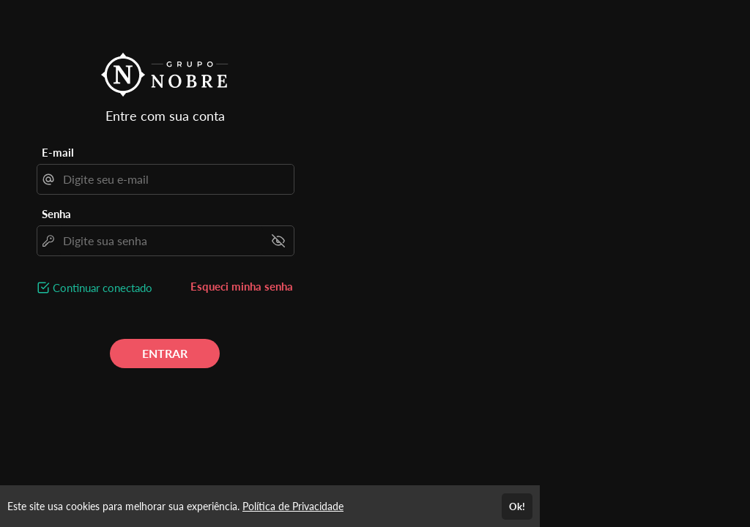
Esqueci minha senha (241, 286)
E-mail (58, 152)
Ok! (517, 506)
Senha (56, 213)
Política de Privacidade (293, 506)
